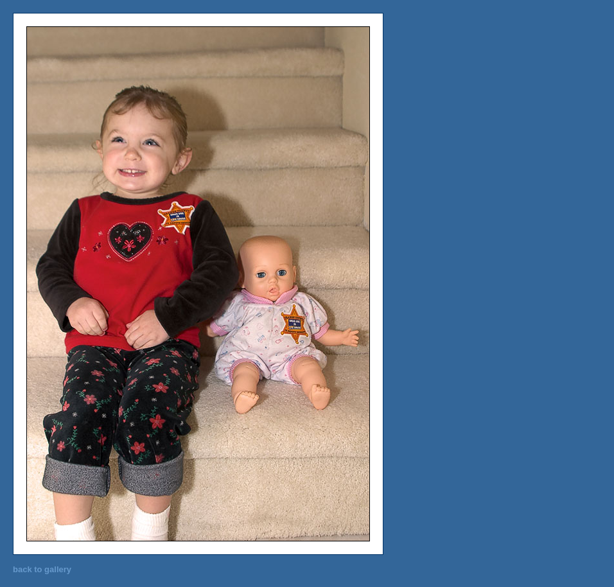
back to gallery (42, 569)
